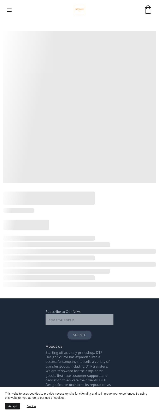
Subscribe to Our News (63, 311)
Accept (12, 406)
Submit (79, 335)
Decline (31, 406)
